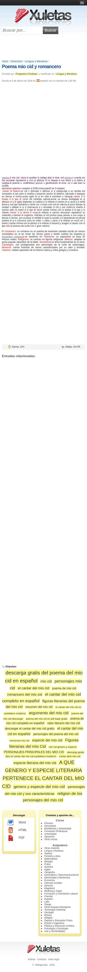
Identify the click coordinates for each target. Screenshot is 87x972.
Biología (48, 861)
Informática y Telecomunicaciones (61, 875)
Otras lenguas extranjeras (57, 907)
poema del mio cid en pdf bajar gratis (46, 718)
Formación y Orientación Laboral (61, 893)
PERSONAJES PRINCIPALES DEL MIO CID (34, 752)
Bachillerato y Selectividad (57, 828)
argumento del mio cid (48, 713)
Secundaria (50, 826)
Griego (47, 904)
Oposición (49, 836)
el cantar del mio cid (33, 688)
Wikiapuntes (41, 965)
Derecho (48, 885)
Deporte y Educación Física (58, 920)
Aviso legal (53, 959)
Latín (47, 901)
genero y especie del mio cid (39, 786)
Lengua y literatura (36, 61)
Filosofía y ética (52, 856)
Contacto (41, 959)
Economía (49, 880)
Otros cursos (50, 839)
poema (6, 177)
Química (48, 867)
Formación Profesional (55, 831)
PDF (16, 838)
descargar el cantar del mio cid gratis (29, 728)
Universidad (50, 834)
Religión (48, 917)
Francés (48, 896)
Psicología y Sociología (56, 928)
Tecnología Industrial (54, 909)
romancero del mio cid (24, 694)
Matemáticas (50, 858)
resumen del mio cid (39, 707)
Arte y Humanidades (54, 931)
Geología (49, 912)
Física (47, 864)
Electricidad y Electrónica (57, 877)
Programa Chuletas (26, 73)
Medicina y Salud (53, 891)
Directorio (17, 61)
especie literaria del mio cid (35, 763)
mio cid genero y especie (63, 746)
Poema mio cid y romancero (31, 66)
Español (48, 899)
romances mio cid (19, 740)
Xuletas (31, 959)
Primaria (48, 823)
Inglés (47, 869)
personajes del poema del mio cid (55, 734)
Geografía (49, 872)
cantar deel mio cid (69, 756)
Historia (48, 853)
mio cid (46, 681)
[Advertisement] (43, 47)
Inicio (5, 61)
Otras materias (51, 848)
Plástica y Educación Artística (59, 926)
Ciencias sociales (53, 883)
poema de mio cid (64, 688)
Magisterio (49, 888)
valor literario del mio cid (63, 723)
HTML (17, 830)
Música (48, 915)
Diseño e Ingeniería (54, 923)
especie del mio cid (47, 740)
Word (17, 823)
